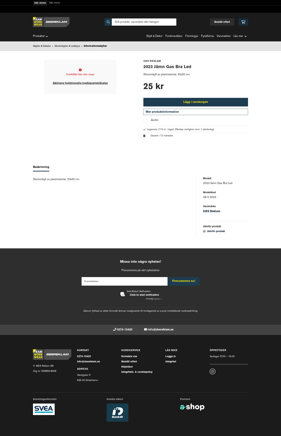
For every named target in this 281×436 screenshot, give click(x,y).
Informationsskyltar (95, 46)
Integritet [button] (170, 362)
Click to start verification (144, 295)
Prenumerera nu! (184, 281)
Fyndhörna (207, 36)
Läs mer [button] (240, 36)
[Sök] (140, 22)
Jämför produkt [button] (214, 233)
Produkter (40, 36)
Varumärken (224, 36)
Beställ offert (222, 22)
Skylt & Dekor (154, 36)
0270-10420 (124, 329)
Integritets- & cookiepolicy (137, 372)
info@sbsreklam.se (160, 329)
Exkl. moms (54, 3)
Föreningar (191, 36)
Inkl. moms (40, 3)
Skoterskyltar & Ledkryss (67, 46)
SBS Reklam (211, 213)
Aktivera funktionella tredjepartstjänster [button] (80, 83)
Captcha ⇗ (154, 299)
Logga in (170, 356)
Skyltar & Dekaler (42, 46)
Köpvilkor (127, 367)
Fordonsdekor (173, 36)
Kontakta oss (129, 356)
